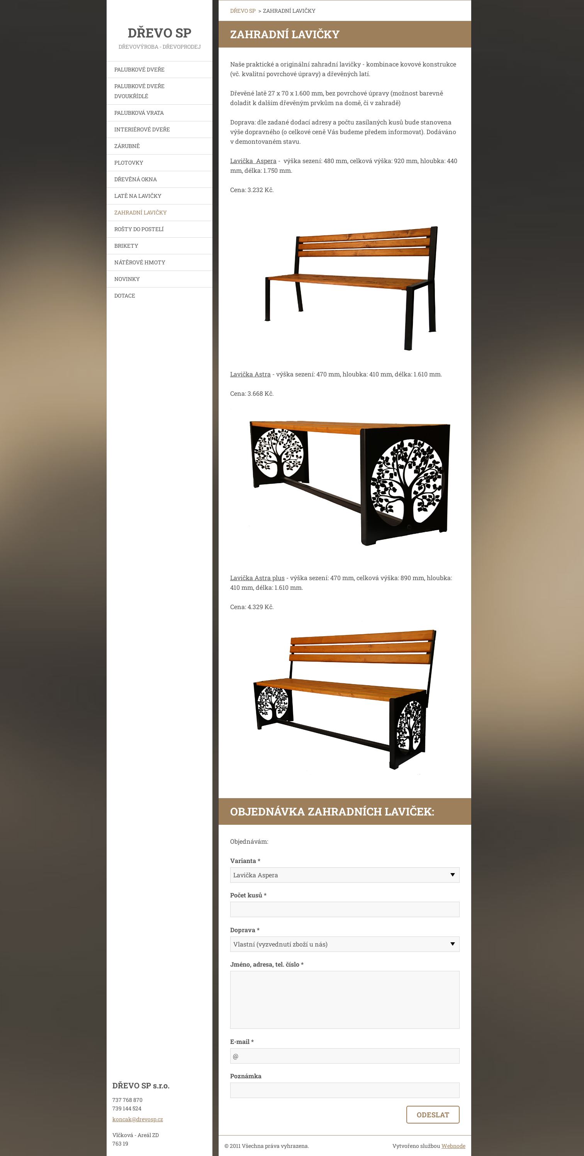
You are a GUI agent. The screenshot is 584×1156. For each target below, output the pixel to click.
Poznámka (245, 1076)
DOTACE (124, 295)
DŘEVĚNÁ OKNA (135, 179)
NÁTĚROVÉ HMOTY (139, 262)
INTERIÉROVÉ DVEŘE (142, 129)
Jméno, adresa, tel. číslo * (267, 964)
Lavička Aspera (255, 875)
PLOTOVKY (128, 162)
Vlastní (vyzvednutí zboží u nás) (280, 944)
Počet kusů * (248, 895)
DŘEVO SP (243, 10)
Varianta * (245, 860)
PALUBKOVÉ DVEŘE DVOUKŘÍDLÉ (139, 91)
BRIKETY (126, 245)
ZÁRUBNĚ (127, 146)
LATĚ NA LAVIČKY (137, 195)
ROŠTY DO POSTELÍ (139, 229)
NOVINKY (127, 279)
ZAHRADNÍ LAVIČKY (140, 212)
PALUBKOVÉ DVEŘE (139, 69)
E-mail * (242, 1041)
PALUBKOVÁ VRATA (139, 112)
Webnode (453, 1145)
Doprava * (245, 930)
